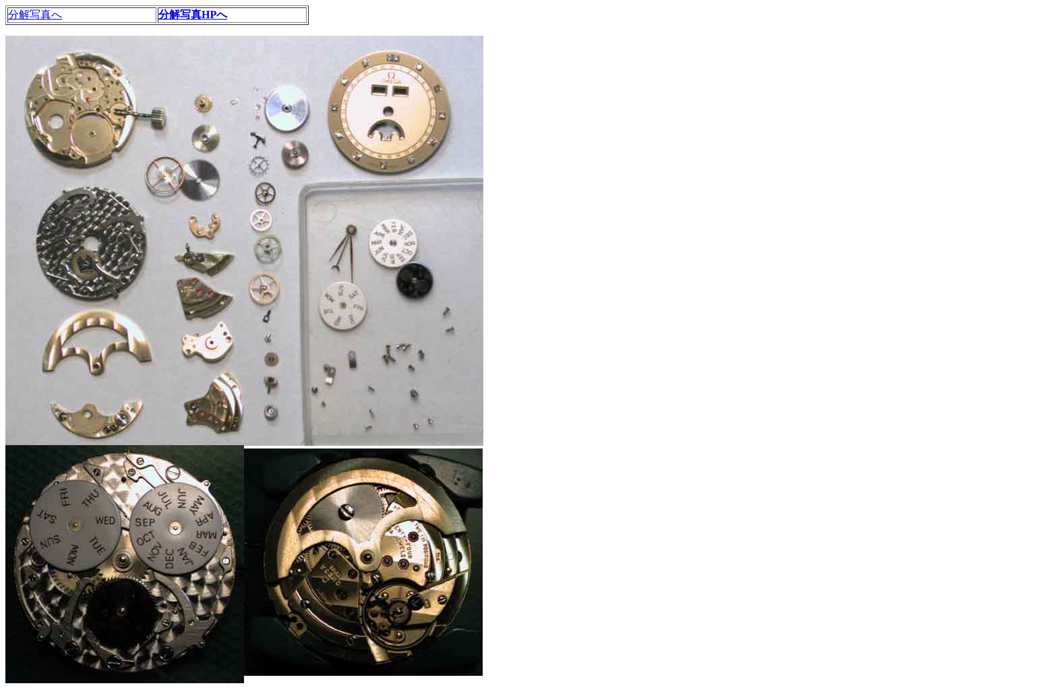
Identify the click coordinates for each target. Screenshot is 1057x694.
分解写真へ (35, 14)
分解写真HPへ (192, 14)
